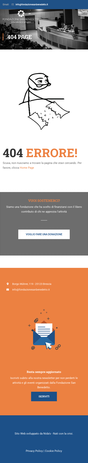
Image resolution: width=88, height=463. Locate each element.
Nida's (47, 433)
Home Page (27, 167)
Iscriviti (44, 396)
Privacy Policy (34, 451)
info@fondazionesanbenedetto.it (32, 4)
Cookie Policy (53, 451)
